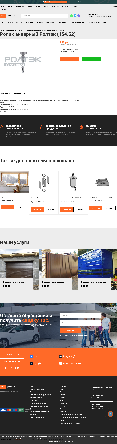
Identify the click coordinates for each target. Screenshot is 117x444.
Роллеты (19, 22)
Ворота (10, 22)
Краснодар (114, 6)
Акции (10, 6)
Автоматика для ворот (38, 392)
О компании (55, 6)
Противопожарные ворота (77, 22)
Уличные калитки (36, 397)
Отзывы (74, 6)
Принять (70, 441)
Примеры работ (20, 6)
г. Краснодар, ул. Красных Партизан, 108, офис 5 (99, 16)
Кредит (46, 6)
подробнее (21, 207)
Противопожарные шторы (39, 406)
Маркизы (106, 22)
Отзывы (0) (19, 93)
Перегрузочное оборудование (45, 22)
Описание (5, 93)
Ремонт (38, 6)
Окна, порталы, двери (37, 417)
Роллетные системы (37, 389)
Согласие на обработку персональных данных (73, 419)
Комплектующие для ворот (39, 412)
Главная (2, 6)
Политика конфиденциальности (71, 415)
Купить (70, 59)
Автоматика (29, 22)
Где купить (65, 6)
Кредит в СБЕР (91, 59)
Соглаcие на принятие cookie (70, 423)
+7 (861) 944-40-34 (93, 15)
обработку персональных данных (81, 335)
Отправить (70, 330)
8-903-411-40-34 (12, 368)
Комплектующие (94, 22)
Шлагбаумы (62, 22)
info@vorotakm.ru (11, 354)
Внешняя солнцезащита (38, 409)
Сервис (30, 6)
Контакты (4, 9)
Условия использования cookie (57, 441)
